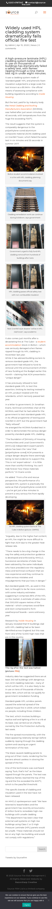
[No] (48, 900)
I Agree (27, 905)
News (34, 45)
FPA (17, 671)
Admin (11, 45)
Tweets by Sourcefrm (16, 857)
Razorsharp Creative (26, 882)
